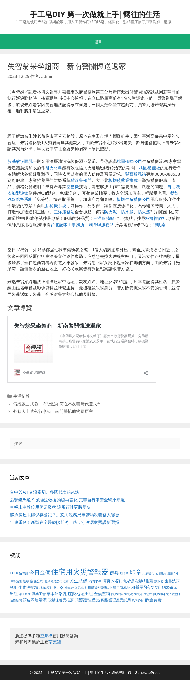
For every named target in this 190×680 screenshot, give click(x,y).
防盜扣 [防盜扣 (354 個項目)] (148, 594)
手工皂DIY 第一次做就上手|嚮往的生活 (95, 14)
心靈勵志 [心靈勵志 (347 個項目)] (161, 573)
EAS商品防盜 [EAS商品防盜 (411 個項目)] (19, 573)
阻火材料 (53, 168)
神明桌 (159, 224)
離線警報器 (81, 180)
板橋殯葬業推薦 (123, 180)
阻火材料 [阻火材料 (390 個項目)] (159, 594)
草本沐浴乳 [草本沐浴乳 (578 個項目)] (57, 593)
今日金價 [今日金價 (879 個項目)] (39, 572)
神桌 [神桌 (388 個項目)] (68, 588)
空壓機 (72, 186)
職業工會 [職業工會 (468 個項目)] (39, 593)
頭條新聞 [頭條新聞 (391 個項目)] (16, 600)
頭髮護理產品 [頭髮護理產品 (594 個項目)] (87, 600)
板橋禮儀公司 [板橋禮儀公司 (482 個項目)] (33, 581)
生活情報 (21, 396)
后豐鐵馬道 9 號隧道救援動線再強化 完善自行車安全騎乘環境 (67, 500)
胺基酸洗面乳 (20, 161)
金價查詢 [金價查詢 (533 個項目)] (102, 593)
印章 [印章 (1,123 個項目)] (136, 572)
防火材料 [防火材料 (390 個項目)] (117, 594)
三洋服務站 (64, 212)
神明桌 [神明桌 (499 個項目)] (57, 587)
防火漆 (144, 212)
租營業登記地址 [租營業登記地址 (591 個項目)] (146, 587)
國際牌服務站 (101, 224)
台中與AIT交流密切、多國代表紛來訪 (44, 492)
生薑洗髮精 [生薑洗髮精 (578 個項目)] (28, 587)
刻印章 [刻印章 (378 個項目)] (124, 573)
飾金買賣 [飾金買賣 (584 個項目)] (153, 600)
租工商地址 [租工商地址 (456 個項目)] (121, 587)
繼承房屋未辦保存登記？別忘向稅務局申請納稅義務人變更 (64, 515)
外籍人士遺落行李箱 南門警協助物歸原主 (53, 411)
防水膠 (127, 212)
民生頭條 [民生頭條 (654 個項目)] (78, 581)
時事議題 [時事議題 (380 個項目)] (16, 581)
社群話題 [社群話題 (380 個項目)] (45, 588)
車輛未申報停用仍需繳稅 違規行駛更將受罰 (50, 507)
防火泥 (110, 212)
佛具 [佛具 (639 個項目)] (114, 573)
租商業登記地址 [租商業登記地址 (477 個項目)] (100, 587)
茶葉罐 (54, 642)
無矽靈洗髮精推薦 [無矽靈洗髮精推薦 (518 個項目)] (138, 581)
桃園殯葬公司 (129, 161)
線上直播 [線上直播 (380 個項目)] (25, 594)
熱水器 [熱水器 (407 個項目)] (159, 581)
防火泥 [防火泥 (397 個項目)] (128, 594)
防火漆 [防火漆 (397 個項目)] (138, 594)
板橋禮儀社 (155, 218)
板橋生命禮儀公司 (133, 199)
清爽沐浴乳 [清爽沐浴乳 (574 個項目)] (112, 581)
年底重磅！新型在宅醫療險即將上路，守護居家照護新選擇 (64, 522)
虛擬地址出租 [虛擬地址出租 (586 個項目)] (80, 593)
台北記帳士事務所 (67, 224)
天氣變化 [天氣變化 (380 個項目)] (148, 573)
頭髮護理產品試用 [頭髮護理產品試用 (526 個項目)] (116, 600)
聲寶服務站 (135, 174)
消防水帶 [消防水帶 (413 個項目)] (95, 581)
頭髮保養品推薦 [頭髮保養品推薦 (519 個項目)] (61, 600)
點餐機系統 (55, 205)
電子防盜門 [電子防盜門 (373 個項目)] (173, 594)
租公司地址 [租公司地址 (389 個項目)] (78, 588)
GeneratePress (147, 672)
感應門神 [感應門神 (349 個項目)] (172, 573)
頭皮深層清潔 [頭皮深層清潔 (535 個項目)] (35, 600)
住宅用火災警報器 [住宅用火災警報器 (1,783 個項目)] (80, 572)
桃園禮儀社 (149, 168)
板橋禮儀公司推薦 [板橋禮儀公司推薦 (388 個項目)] (57, 581)
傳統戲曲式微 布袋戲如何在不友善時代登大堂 (57, 404)
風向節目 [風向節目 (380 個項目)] (138, 600)
